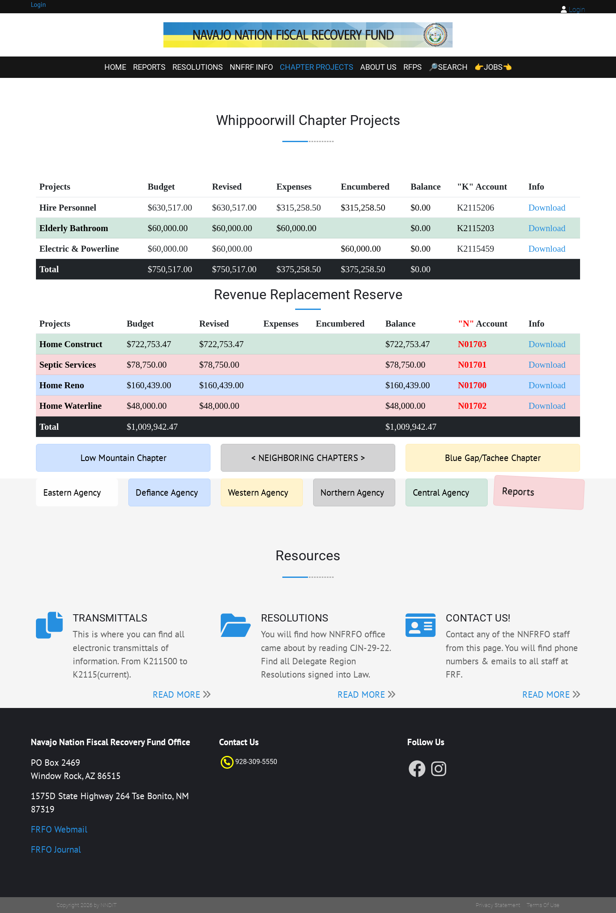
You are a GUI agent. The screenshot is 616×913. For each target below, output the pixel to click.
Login (577, 10)
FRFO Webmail (59, 829)
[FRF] (308, 35)
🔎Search (448, 67)
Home (115, 67)
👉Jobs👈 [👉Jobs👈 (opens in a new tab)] (493, 67)
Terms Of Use (543, 905)
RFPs (412, 67)
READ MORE (176, 694)
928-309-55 (252, 762)
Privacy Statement (498, 905)
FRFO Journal (56, 849)
